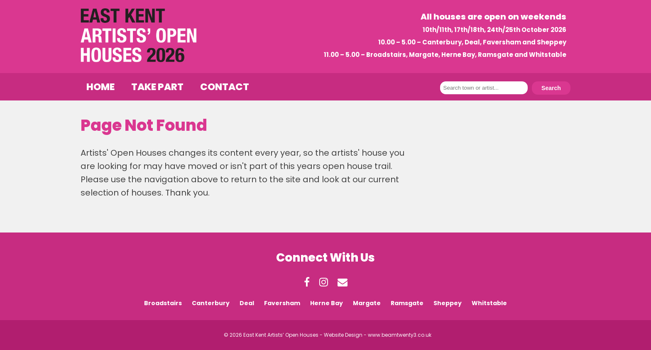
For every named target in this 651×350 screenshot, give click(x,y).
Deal (247, 303)
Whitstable (489, 303)
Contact (224, 86)
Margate (367, 303)
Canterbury (211, 303)
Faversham (282, 303)
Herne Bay (326, 303)
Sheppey (447, 303)
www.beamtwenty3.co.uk (399, 334)
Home (100, 86)
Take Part (157, 86)
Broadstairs (163, 303)
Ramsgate (407, 303)
